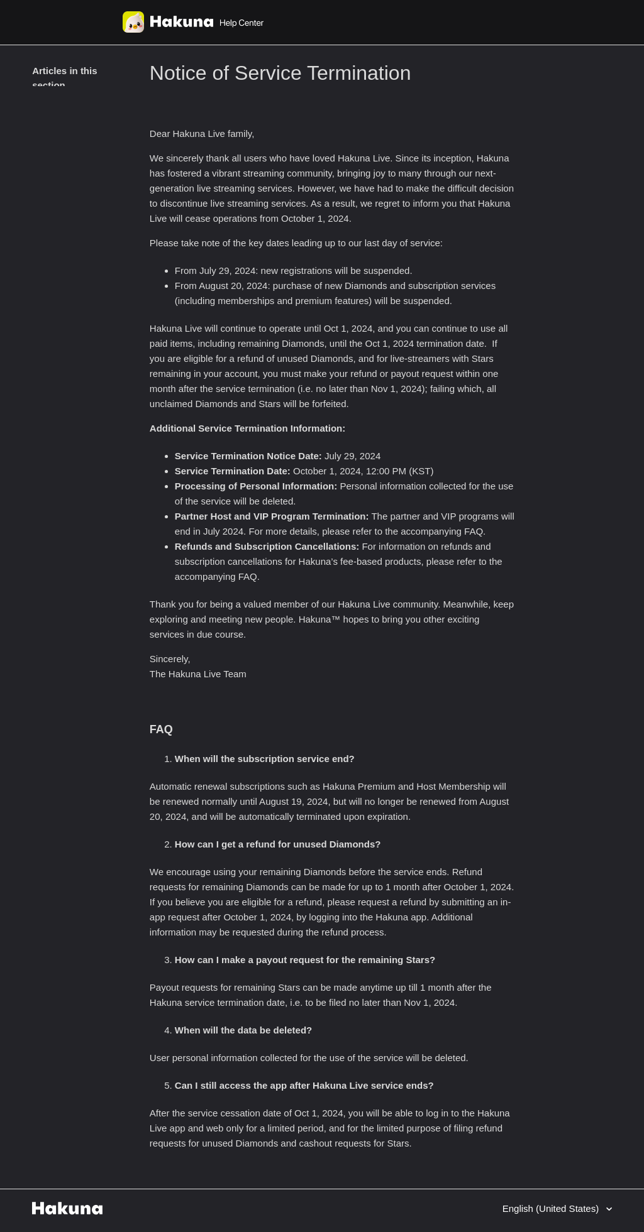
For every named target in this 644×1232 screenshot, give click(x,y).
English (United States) (552, 1208)
